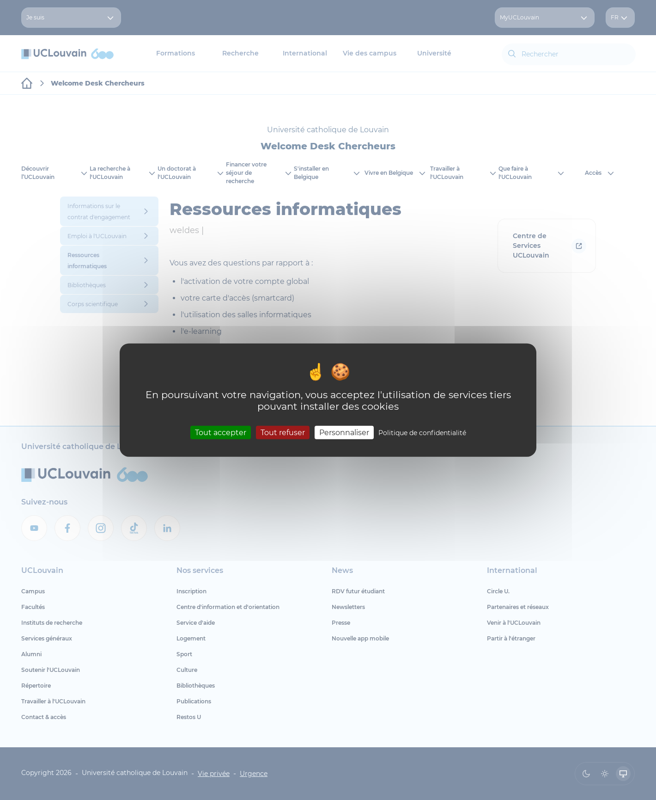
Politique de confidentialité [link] (422, 432)
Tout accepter (220, 432)
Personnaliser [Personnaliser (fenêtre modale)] (344, 432)
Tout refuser (283, 432)
